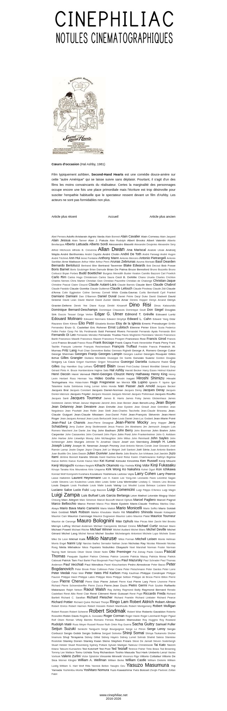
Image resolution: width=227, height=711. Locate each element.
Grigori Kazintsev (86, 361)
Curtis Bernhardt (149, 292)
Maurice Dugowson (104, 516)
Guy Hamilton (69, 366)
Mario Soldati (167, 508)
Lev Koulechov (77, 481)
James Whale (72, 403)
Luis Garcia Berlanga (115, 495)
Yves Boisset (141, 670)
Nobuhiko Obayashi (115, 547)
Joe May (91, 430)
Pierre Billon (161, 577)
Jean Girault (141, 406)
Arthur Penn (103, 261)
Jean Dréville (106, 406)
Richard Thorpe (100, 602)
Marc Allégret (69, 499)
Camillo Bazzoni (150, 273)
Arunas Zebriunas (122, 261)
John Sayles (160, 438)
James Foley (133, 398)
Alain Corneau (150, 236)
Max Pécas (140, 521)
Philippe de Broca (142, 577)
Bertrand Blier (89, 265)
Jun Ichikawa (145, 453)
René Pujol (136, 593)
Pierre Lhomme (158, 581)
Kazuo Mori (91, 461)
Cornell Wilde (110, 292)
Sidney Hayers (109, 637)
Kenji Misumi (167, 461)
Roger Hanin (132, 616)
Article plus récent (64, 216)
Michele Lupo (150, 533)
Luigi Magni (168, 490)
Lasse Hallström (61, 478)
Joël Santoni (128, 449)
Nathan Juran (119, 543)
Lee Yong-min (128, 478)
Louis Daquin (60, 485)
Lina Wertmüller (127, 481)
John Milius (123, 438)
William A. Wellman (92, 660)
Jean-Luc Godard (143, 418)
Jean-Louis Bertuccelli (98, 418)
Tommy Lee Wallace (63, 652)
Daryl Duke (141, 296)
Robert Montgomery (140, 606)
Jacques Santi (60, 398)
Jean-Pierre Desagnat (100, 422)
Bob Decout (153, 265)
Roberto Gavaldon (153, 611)
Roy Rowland (167, 619)
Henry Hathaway (138, 374)
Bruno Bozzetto (159, 269)
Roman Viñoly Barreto (79, 619)
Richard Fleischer (100, 597)
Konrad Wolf (59, 474)
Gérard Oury (168, 366)
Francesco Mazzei (90, 338)
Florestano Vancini (152, 335)
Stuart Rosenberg (78, 645)
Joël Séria (142, 449)
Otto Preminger (120, 552)
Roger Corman (113, 616)
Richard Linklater (145, 597)
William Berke (116, 660)
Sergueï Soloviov (111, 633)
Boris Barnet (60, 269)
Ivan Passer (127, 386)
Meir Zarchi (154, 521)
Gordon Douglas (166, 358)
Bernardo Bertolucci (66, 265)
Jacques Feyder (80, 394)
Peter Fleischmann (134, 569)
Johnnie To (92, 441)
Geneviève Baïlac (101, 350)
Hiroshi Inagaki (126, 378)
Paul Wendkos (94, 564)
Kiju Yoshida (127, 465)
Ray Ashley (114, 589)
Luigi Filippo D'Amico (148, 490)
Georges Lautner (133, 354)
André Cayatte (93, 254)
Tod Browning (168, 648)
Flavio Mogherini (131, 335)
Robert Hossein (96, 606)
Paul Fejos (115, 560)
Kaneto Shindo (88, 457)
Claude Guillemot (99, 288)
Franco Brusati (67, 342)
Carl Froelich (168, 273)
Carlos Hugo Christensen (82, 277)
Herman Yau (85, 378)
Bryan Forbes (70, 273)
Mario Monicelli (129, 508)
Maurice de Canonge (64, 521)
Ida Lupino (140, 382)
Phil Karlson (111, 573)
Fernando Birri (167, 331)
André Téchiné (60, 258)
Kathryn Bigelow (166, 457)
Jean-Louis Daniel (122, 418)
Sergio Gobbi (72, 633)
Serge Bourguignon (112, 629)
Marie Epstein (120, 503)
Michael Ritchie (80, 529)
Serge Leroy (156, 629)
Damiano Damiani (65, 296)
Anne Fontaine (89, 258)
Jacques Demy (133, 390)
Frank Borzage (103, 342)
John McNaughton (105, 438)
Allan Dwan (111, 249)
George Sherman (63, 354)
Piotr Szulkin (155, 585)
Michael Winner (101, 529)
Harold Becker (133, 370)
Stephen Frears (121, 641)
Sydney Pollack (98, 645)
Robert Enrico (60, 606)
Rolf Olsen (58, 619)
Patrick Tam (69, 560)
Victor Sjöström (90, 656)
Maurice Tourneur (163, 516)
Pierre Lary (141, 581)
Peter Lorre (169, 569)
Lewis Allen (94, 481)
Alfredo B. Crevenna (84, 250)
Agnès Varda (96, 236)
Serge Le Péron (136, 629)
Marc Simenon (87, 499)
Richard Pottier (62, 602)
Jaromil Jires (108, 403)
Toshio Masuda (125, 652)
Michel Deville (156, 529)
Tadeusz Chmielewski (140, 645)
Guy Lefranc (85, 366)
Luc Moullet (130, 485)
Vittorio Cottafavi (150, 656)
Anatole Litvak (156, 250)
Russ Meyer (79, 624)
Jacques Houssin (101, 394)
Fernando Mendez (87, 335)
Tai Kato (160, 645)
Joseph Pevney (109, 445)
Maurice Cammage (80, 516)
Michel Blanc (138, 529)
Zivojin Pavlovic (159, 670)
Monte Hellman (166, 539)
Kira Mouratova (78, 469)
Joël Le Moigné (111, 449)
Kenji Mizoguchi (63, 465)
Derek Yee (80, 305)
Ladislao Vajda (125, 474)
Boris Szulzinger (79, 269)
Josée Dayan (76, 449)
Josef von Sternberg (135, 441)
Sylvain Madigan (117, 645)
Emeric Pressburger (155, 323)
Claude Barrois (126, 284)
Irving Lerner (92, 386)
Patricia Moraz (157, 556)
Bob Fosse (168, 265)
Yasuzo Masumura (147, 665)
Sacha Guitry (143, 624)
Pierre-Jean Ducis (115, 585)
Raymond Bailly (131, 589)
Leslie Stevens (60, 481)
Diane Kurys (97, 305)
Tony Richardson (104, 652)
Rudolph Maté (62, 624)
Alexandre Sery (166, 244)
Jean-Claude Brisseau (154, 410)
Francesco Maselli (69, 338)
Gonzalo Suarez (143, 358)
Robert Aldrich (142, 602)
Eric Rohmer (98, 327)
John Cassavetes (75, 434)
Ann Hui (74, 258)
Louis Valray (113, 485)
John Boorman (142, 430)
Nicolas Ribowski (156, 543)
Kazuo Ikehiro (60, 461)
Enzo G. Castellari (77, 327)
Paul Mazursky (131, 560)
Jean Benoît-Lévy (143, 403)
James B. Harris (114, 398)
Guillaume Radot (158, 361)
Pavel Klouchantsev (115, 564)
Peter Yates (93, 573)
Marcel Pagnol (166, 499)
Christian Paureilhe (115, 280)
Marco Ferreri (86, 503)
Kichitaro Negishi (84, 465)
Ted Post (104, 648)
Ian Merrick (123, 382)
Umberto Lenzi (157, 652)
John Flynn (110, 434)
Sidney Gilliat (92, 637)
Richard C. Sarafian (73, 597)
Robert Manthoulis (117, 606)
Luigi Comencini (121, 489)
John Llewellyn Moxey (80, 438)
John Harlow (59, 438)
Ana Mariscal (136, 250)
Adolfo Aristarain (77, 236)
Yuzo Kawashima (121, 670)
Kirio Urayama (96, 469)
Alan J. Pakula (98, 240)
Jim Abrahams (133, 426)
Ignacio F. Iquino (159, 382)
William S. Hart (68, 665)
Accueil (113, 216)
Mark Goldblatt (60, 512)
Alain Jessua (61, 240)
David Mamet (86, 300)
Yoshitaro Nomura (96, 670)
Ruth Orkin (111, 624)
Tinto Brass (152, 648)
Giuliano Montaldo (95, 358)
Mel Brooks (169, 521)
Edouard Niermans (95, 319)
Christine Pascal (61, 284)
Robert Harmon (77, 606)
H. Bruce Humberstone (80, 370)
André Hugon (167, 254)
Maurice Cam (59, 516)
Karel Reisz (123, 457)
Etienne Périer (139, 327)
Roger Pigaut (167, 616)
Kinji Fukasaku (163, 465)
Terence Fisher (137, 648)
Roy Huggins (150, 619)
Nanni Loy (74, 543)
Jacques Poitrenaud (142, 394)
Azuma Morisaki (145, 261)
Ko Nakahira (131, 469)
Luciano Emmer (166, 485)
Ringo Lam (119, 602)
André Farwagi (150, 254)
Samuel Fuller (165, 624)
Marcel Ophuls (124, 499)
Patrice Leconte (119, 556)
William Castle (135, 660)
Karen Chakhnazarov (143, 457)
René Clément (99, 593)
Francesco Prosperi (113, 338)
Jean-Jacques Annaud (72, 418)
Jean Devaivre (86, 406)
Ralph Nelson (74, 589)
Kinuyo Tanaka (60, 469)
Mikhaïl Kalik (77, 539)
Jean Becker (124, 403)
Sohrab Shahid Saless (150, 637)
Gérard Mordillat (150, 366)
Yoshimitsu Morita (73, 670)
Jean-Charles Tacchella (126, 410)
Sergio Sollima (91, 633)
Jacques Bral (60, 390)
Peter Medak (61, 573)
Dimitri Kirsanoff (117, 305)
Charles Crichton (165, 277)
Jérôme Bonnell (69, 457)
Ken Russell (149, 461)
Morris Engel (59, 543)
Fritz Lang (69, 350)
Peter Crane (115, 569)
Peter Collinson (99, 569)
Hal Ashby (116, 370)
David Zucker (103, 300)
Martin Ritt (119, 512)
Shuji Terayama (73, 637)
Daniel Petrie (125, 296)
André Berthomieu (72, 254)
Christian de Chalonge (139, 280)
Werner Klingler (67, 660)
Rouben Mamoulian (128, 619)
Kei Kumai (107, 461)
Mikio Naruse (102, 538)
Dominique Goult (136, 309)
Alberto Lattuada (76, 244)
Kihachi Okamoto (107, 465)
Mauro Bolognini (95, 520)
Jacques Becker (166, 386)
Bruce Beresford (139, 269)
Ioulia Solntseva (73, 386)
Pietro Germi (138, 585)
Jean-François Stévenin (144, 414)
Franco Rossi (85, 342)
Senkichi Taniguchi (89, 629)
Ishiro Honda (108, 386)
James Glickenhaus (154, 398)
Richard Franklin (124, 597)
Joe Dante (79, 430)
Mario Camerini (88, 508)
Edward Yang (160, 319)
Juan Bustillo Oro (61, 453)
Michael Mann (167, 526)
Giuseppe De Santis (119, 358)
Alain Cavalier (130, 236)
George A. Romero (144, 350)
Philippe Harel (69, 577)
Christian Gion (94, 280)
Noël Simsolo (68, 552)
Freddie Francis (148, 346)
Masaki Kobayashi (164, 512)
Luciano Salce (62, 490)
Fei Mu (79, 331)
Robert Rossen (60, 611)
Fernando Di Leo (64, 335)
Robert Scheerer (78, 611)
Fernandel (132, 331)
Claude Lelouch (121, 288)
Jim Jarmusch (151, 426)
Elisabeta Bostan (105, 323)
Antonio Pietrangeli (152, 258)
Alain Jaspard (168, 236)
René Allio (69, 593)
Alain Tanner (79, 240)
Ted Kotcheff (90, 648)
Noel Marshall (138, 547)
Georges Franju (86, 354)
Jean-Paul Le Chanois (68, 422)
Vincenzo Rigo (131, 656)
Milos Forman (127, 539)
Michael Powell (61, 529)
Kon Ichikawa (166, 469)
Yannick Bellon (100, 665)
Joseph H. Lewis (163, 441)
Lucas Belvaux (146, 485)
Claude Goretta (79, 288)
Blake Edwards (134, 265)
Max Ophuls (124, 521)
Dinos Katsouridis (164, 305)
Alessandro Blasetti (121, 244)
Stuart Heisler (59, 645)
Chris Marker (77, 280)
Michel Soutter (104, 533)
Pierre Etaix (92, 581)
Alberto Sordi (98, 244)
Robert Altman (165, 602)
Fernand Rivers (115, 331)
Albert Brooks (136, 240)
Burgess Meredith (113, 273)
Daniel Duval (107, 296)
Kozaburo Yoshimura (103, 474)
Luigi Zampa (66, 495)
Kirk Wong (113, 469)
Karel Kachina (108, 457)
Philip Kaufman (131, 573)
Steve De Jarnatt (142, 641)
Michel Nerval (87, 533)
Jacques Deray (154, 390)
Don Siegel (155, 309)
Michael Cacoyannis (105, 526)
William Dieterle (157, 660)
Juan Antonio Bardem (163, 449)
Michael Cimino (127, 526)
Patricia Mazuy (139, 556)
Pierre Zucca (95, 585)
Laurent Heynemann (86, 478)
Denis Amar (120, 300)
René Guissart (119, 593)
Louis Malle (97, 485)
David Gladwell (158, 296)
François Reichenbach (97, 346)
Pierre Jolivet (109, 581)
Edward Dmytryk (116, 319)
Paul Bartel (84, 560)
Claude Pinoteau (142, 288)
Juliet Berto (116, 453)
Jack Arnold (146, 386)
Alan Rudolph (118, 240)
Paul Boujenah (99, 560)
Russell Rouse (95, 624)
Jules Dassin (79, 453)
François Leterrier (71, 346)
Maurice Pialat (142, 516)
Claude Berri (144, 284)
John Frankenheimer (143, 434)
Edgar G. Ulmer (109, 314)
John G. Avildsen (166, 434)
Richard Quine (82, 602)
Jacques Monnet (121, 394)
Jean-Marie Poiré (165, 418)
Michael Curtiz (147, 526)
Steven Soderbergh (164, 641)
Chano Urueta (146, 277)
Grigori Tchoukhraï (108, 361)
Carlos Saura (106, 277)
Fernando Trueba (109, 335)
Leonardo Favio (146, 478)
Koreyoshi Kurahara (78, 474)
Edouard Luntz (165, 314)
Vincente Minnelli (110, 656)
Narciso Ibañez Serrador (97, 543)
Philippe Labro (86, 577)
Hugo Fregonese (102, 382)
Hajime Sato (102, 370)
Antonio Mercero (129, 258)
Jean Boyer (165, 402)
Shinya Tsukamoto (156, 633)
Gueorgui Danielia (134, 361)
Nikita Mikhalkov (70, 547)
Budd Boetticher (90, 273)
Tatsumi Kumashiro (70, 648)
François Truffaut (124, 346)
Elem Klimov (70, 323)
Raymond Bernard (154, 589)
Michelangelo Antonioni (128, 533)
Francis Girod (156, 338)
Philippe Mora (104, 577)
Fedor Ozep (66, 331)
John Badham (107, 430)
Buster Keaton (132, 273)
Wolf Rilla (84, 665)
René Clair (82, 593)
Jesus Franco (116, 426)
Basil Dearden (165, 261)
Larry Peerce (166, 474)
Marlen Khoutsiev (101, 512)
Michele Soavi (167, 533)
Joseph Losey (62, 445)
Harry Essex (149, 370)
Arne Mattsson (71, 261)
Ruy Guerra (124, 624)
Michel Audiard (121, 529)
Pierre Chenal (72, 581)
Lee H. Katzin (110, 478)
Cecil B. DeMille (126, 277)
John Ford (124, 434)
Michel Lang (70, 533)
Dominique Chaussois (112, 309)
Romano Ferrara (103, 619)
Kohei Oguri (148, 469)
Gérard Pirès (59, 370)
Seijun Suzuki (64, 628)
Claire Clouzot (79, 284)
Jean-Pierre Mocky (131, 422)
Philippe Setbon (122, 577)
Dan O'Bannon (87, 296)
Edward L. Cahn (139, 319)
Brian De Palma (117, 269)
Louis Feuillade (79, 485)
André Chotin (110, 254)
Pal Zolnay (139, 552)
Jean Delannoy (63, 406)
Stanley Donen (72, 641)
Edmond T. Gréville (139, 314)
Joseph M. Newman (85, 445)
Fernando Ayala (148, 331)
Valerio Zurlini (71, 656)
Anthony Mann (108, 258)
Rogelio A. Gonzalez (91, 616)
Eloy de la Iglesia (128, 323)
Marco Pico (103, 503)
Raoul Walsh (95, 589)
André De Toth (130, 254)
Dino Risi (140, 305)
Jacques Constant (80, 390)
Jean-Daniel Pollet (116, 414)
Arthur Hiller (88, 261)
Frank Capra (123, 342)
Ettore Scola (157, 327)
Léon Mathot (139, 495)
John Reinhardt (140, 438)
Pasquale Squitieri (78, 556)
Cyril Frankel (168, 292)
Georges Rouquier (155, 354)
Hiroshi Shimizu (150, 378)
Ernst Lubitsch (118, 327)
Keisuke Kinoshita (127, 461)
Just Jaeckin (161, 453)
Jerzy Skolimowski (95, 426)
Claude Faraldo (60, 288)
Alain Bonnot (112, 236)
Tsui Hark (142, 652)
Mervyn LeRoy (61, 526)
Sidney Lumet (128, 637)
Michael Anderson (82, 526)
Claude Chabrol (164, 284)
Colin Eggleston (71, 292)
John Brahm (160, 430)
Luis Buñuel (89, 495)
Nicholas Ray (137, 543)
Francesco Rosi (135, 338)
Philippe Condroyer (152, 573)
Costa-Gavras (128, 292)
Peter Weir (77, 573)
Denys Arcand (157, 300)
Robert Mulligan (164, 606)
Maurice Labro (124, 516)
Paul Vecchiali (73, 564)
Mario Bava (68, 508)
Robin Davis (71, 616)
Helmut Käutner (167, 370)
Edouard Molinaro (67, 318)
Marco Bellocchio (64, 503)
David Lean (69, 300)
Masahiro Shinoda (139, 512)
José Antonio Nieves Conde (136, 445)
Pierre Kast (125, 581)
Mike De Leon (60, 539)
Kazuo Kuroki (76, 461)
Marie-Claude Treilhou (144, 503)
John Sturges (75, 441)
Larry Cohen (145, 473)
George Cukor (166, 350)
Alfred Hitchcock (61, 250)
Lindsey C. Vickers (150, 481)
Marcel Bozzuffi (106, 499)
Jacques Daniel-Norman (107, 390)
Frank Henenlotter (142, 342)
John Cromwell (94, 434)
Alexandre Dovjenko (145, 244)
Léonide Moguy (158, 495)
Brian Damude (98, 269)
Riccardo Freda (154, 593)
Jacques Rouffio (165, 394)
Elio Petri (86, 323)
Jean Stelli (104, 410)
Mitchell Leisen (146, 539)
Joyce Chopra (93, 449)
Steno (106, 641)
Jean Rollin (90, 410)
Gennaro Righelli (121, 350)
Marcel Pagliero (145, 499)
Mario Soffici (150, 508)
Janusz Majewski (90, 403)
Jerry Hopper (158, 422)
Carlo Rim (59, 277)
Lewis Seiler (109, 481)
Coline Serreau (92, 292)
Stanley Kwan (93, 641)
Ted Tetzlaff (119, 648)
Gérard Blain (104, 366)
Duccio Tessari (67, 314)
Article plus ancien (162, 216)
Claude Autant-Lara (102, 284)
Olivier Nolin (100, 552)
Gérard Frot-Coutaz (128, 366)
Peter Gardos (153, 569)
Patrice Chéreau (99, 556)
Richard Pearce (166, 597)
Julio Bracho (131, 453)
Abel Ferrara (59, 236)
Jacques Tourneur (86, 398)
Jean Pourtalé (73, 410)
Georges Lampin (110, 354)
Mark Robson (80, 512)
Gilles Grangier (72, 358)
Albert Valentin (156, 240)
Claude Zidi (159, 288)
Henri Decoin (61, 374)
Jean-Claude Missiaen (89, 414)
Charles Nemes (60, 280)
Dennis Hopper (139, 300)
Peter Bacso (158, 564)
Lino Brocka (169, 481)
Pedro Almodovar (139, 564)
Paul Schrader (151, 560)
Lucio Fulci (81, 490)
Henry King (159, 374)
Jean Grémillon (160, 406)
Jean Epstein (125, 406)
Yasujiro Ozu (117, 665)
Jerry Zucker (76, 426)
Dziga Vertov (85, 314)
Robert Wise (134, 611)
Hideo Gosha (105, 378)
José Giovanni (161, 445)
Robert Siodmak (107, 611)
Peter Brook (82, 569)
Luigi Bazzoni (98, 490)
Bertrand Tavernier (110, 265)
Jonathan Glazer (110, 441)
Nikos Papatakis (91, 547)
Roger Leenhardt (150, 616)
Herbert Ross (67, 378)
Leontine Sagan (166, 478)
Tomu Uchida (83, 652)
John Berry (125, 430)
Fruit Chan (84, 350)
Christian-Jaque (164, 280)
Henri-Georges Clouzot (107, 374)
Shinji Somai (133, 633)
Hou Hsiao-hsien (79, 382)
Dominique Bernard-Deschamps (75, 309)
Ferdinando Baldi (94, 331)
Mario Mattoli (107, 508)
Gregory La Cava (63, 361)
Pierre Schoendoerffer (74, 585)
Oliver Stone (85, 552)
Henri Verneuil (81, 374)
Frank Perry (160, 342)
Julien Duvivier (97, 453)
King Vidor (142, 465)
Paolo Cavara (155, 552)
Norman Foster (156, 547)
